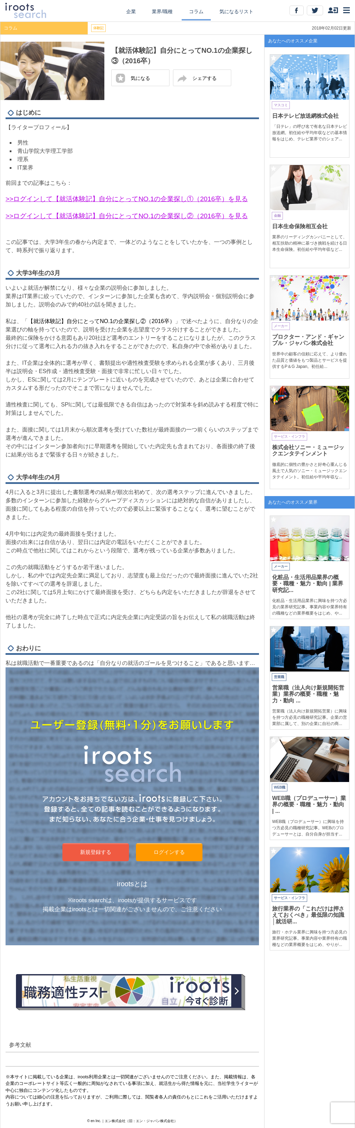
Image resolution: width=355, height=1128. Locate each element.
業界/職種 (162, 11)
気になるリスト (236, 11)
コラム (196, 11)
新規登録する (95, 852)
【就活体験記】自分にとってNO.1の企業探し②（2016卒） (101, 321)
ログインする (169, 852)
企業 (131, 11)
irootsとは (132, 884)
